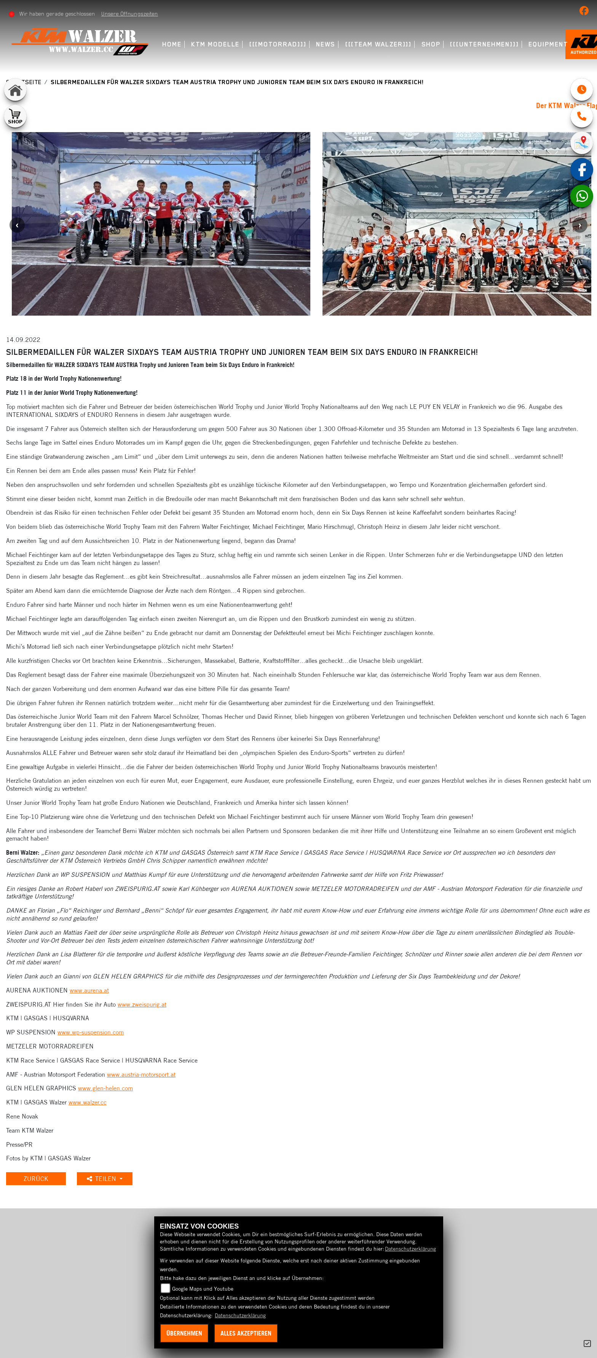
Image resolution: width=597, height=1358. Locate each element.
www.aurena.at (89, 990)
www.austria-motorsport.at (141, 1074)
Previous (17, 225)
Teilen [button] (105, 1178)
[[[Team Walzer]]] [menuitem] (379, 44)
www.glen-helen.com (105, 1088)
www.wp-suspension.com (90, 1032)
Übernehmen (184, 1333)
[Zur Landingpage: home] (15, 89)
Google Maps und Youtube (202, 1288)
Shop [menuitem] (431, 44)
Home (172, 44)
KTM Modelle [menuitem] (216, 44)
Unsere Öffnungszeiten (130, 14)
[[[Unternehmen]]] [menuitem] (485, 44)
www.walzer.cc (88, 1102)
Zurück (37, 1178)
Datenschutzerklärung (410, 1248)
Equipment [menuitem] (548, 44)
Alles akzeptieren (245, 1333)
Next (579, 225)
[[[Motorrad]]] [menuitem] (278, 44)
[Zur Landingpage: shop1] (15, 116)
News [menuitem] (326, 44)
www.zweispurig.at (142, 1004)
